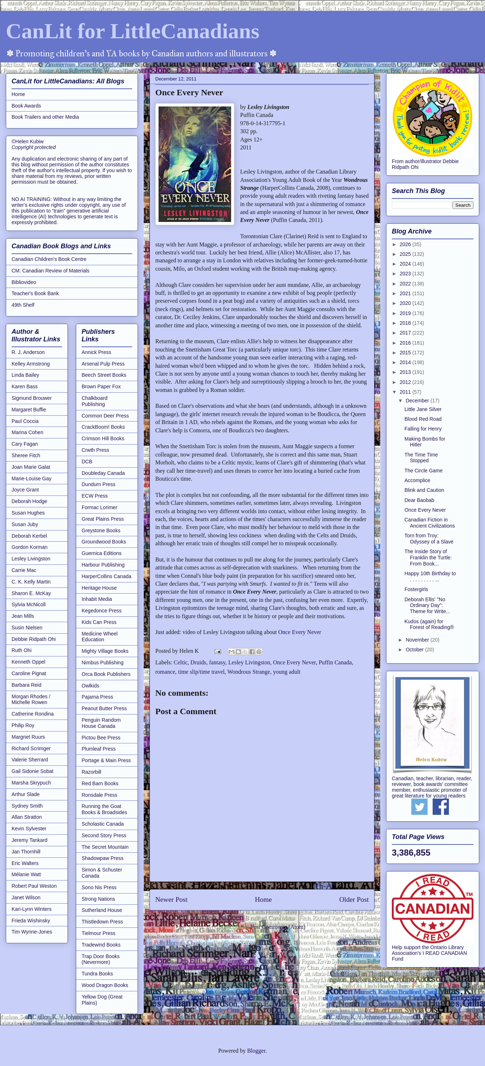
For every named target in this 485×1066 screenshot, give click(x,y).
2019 (406, 313)
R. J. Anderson (28, 352)
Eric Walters (25, 863)
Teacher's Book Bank (35, 293)
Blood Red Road (423, 419)
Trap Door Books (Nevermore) (101, 959)
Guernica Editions (102, 553)
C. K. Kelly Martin (31, 582)
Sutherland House (102, 910)
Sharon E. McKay (31, 593)
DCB (87, 461)
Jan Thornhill (26, 852)
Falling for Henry (423, 429)
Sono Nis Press (99, 887)
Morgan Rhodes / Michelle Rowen (31, 699)
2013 (406, 372)
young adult (286, 672)
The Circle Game (423, 470)
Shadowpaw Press (103, 858)
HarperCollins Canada (106, 576)
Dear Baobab (419, 500)
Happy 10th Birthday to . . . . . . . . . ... (430, 576)
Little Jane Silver (423, 409)
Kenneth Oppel (28, 662)
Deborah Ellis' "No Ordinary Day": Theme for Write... (427, 606)
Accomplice (417, 480)
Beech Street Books (104, 375)
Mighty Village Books (105, 651)
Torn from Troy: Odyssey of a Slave (429, 539)
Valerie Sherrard (30, 760)
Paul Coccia (25, 421)
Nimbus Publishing (103, 662)
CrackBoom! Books (103, 427)
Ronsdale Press (99, 795)
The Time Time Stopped (421, 458)
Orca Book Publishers (106, 674)
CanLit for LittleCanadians (132, 31)
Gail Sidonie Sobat (32, 771)
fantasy (217, 662)
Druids (198, 662)
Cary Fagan (25, 444)
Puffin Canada (335, 662)
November (418, 640)
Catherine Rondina (33, 714)
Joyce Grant (25, 490)
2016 (406, 343)
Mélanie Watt (26, 874)
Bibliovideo (24, 282)
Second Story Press (104, 835)
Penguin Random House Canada (101, 723)
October (415, 649)
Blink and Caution (424, 490)
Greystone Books (101, 530)
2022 (406, 284)
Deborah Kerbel (29, 536)
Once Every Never (299, 632)
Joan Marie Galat (31, 467)
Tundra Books (97, 974)
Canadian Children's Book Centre (49, 259)
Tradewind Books (101, 945)
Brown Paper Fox (101, 386)
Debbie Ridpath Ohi (34, 639)
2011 (406, 392)
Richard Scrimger (31, 748)
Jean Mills (23, 616)
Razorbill (91, 772)
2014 (406, 362)
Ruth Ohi (21, 650)
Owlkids (90, 686)
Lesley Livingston (249, 662)
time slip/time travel (201, 672)
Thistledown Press (102, 922)
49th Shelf (23, 305)
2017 (406, 333)
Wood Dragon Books (105, 985)
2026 (406, 244)
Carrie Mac (24, 570)
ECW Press (95, 496)
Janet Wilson (26, 897)
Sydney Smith (27, 806)
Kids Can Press (99, 622)
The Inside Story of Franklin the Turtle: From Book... (428, 558)
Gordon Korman (30, 547)
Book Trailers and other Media (45, 117)
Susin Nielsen (27, 627)
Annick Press (96, 352)
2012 (406, 382)
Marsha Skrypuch (31, 783)
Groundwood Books (104, 542)
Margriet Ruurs (28, 737)
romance (165, 672)
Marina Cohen (27, 432)
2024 (406, 264)
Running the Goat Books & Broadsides (104, 809)
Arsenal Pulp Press (103, 364)
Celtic (180, 662)
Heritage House (99, 588)
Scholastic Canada (103, 824)
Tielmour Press (99, 933)
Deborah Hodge (29, 501)
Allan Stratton (27, 817)
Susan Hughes (28, 513)
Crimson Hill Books (103, 438)
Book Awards (26, 106)
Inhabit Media (97, 599)
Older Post (354, 899)
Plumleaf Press (99, 749)
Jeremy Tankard (29, 840)
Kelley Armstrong (31, 364)
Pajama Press (97, 697)
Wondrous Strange (249, 672)
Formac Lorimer (99, 507)
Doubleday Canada (103, 473)
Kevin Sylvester (29, 828)
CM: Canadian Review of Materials (51, 271)
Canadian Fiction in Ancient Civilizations (429, 523)
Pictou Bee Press (101, 737)
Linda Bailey (25, 375)
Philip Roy (23, 725)
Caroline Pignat (29, 673)
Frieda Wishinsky (31, 920)
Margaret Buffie (29, 409)
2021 (406, 293)
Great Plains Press (103, 519)
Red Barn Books (100, 783)
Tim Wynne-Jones (32, 932)
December (418, 400)
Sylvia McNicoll (29, 604)
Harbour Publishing (103, 565)
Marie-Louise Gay (32, 478)
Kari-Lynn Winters (32, 909)
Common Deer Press (105, 416)
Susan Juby (25, 524)
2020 (406, 303)
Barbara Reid (27, 685)
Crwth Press (95, 450)
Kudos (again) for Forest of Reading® (429, 624)
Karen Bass (25, 386)
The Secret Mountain (105, 847)
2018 (406, 323)
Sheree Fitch (26, 455)
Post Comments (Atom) (277, 927)
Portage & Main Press (106, 760)
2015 (406, 352)
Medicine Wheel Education (100, 637)
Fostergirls (416, 589)
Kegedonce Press (102, 610)
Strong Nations (98, 899)
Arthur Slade (26, 794)
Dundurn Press (98, 484)
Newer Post (171, 899)
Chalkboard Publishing (95, 401)
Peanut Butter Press (104, 708)
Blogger (256, 1051)
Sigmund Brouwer (32, 398)
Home (263, 899)
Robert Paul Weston (34, 886)
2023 (406, 273)
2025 (406, 254)
